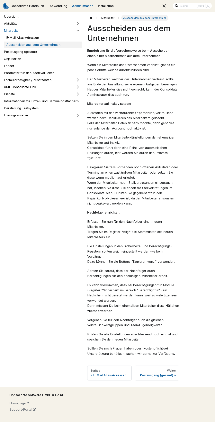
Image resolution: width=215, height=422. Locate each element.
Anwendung (58, 6)
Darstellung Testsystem (21, 108)
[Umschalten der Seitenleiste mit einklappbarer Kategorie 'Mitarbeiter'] (78, 30)
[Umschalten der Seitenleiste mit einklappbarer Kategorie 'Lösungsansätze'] (78, 115)
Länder (9, 66)
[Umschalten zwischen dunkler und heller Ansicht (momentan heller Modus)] (164, 6)
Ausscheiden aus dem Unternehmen (33, 45)
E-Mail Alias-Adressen (22, 38)
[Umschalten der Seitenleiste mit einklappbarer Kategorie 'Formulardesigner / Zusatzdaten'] (78, 80)
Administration (82, 6)
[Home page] (91, 18)
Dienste (9, 94)
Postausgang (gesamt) (20, 52)
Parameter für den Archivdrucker (29, 73)
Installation (106, 6)
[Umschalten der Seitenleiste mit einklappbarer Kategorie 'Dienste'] (78, 94)
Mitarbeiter (12, 31)
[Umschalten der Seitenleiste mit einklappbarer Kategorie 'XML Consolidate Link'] (78, 87)
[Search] (192, 6)
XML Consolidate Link (20, 87)
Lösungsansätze (16, 115)
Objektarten (12, 59)
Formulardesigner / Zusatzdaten (27, 80)
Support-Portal (22, 409)
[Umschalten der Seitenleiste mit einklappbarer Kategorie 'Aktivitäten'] (78, 23)
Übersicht (11, 16)
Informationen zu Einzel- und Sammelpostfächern (41, 101)
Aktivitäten (11, 23)
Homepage (19, 403)
